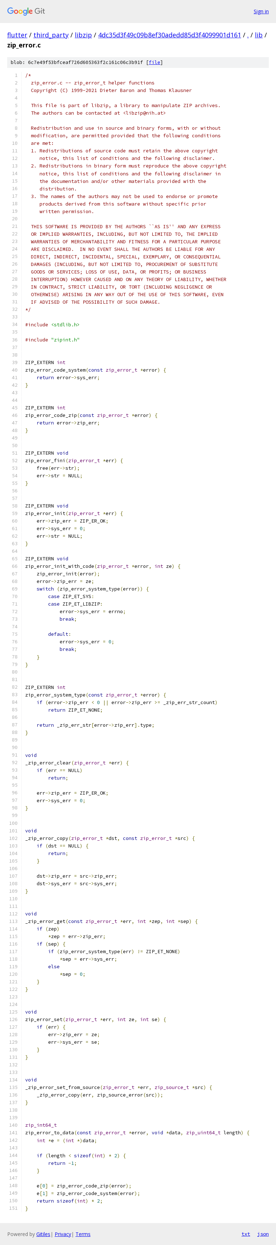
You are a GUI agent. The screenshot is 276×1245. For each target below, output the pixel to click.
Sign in (261, 11)
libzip (83, 35)
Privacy (63, 1234)
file (154, 62)
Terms (83, 1234)
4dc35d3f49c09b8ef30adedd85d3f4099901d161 (169, 35)
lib (259, 35)
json (263, 1234)
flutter (17, 35)
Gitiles (43, 1234)
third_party (51, 35)
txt (246, 1234)
